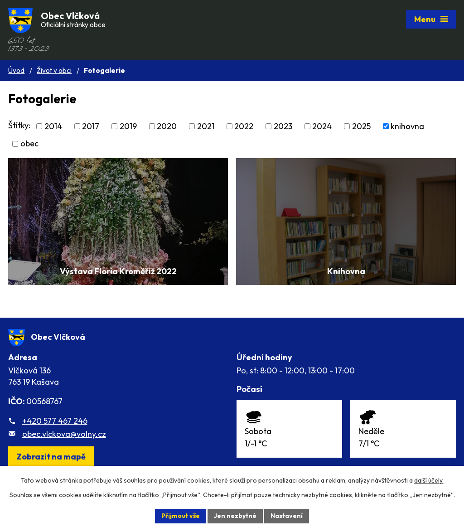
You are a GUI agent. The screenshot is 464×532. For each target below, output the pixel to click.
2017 (90, 126)
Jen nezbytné (235, 516)
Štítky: (19, 125)
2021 (205, 126)
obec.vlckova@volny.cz (64, 434)
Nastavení (287, 516)
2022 (243, 126)
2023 (283, 126)
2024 (322, 126)
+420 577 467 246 (54, 421)
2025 (361, 126)
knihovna (407, 126)
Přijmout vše (180, 516)
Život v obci (54, 70)
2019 (128, 126)
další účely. (429, 480)
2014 (53, 126)
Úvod (16, 70)
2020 (167, 126)
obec (29, 144)
